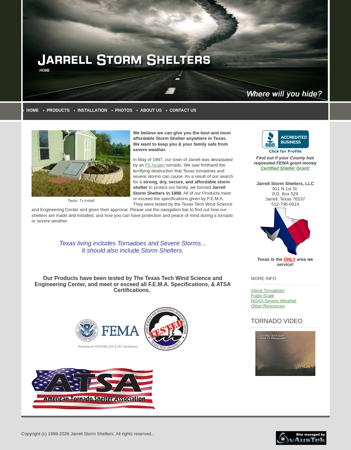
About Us (151, 110)
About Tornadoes (268, 290)
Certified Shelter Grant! (285, 168)
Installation (92, 110)
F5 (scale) (155, 165)
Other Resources (268, 305)
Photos (123, 110)
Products (58, 110)
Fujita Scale (262, 295)
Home (32, 110)
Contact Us (183, 110)
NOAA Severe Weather (273, 300)
